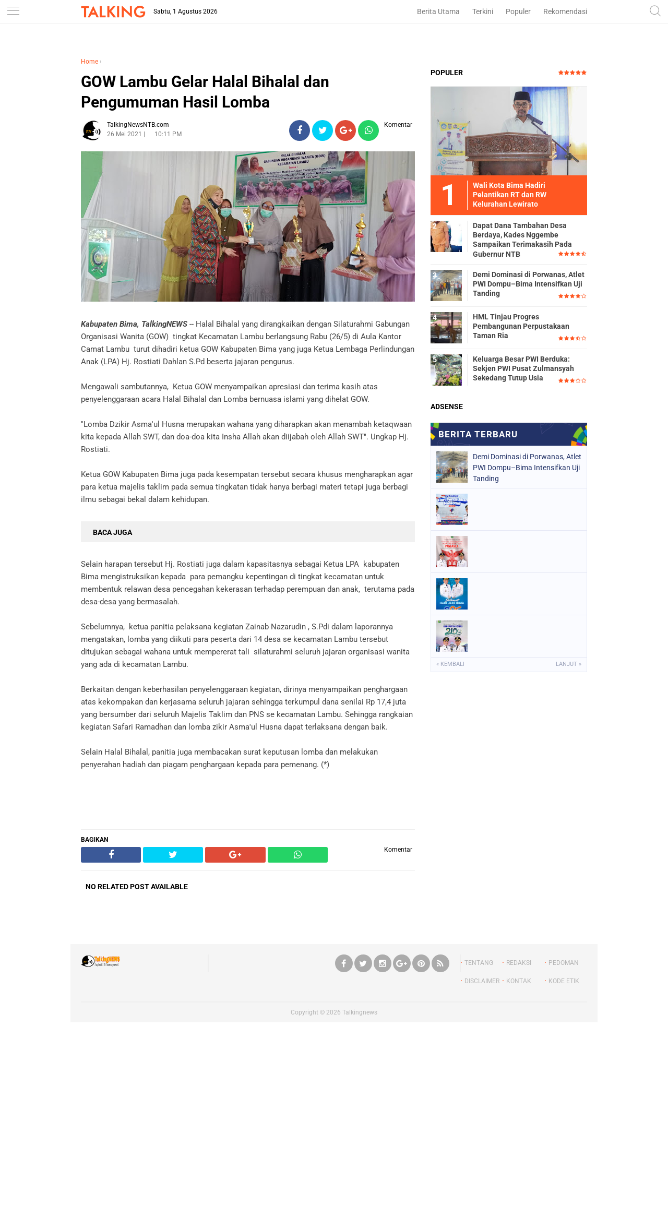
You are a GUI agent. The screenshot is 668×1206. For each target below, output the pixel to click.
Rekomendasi (565, 11)
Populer (518, 11)
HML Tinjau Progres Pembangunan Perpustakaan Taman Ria (521, 326)
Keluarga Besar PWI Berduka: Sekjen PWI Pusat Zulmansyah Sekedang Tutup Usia (523, 368)
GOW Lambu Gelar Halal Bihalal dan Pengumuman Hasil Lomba (205, 92)
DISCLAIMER (481, 981)
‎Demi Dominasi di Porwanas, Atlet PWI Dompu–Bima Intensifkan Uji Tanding (528, 283)
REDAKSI (518, 962)
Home (89, 61)
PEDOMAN (563, 962)
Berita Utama (438, 11)
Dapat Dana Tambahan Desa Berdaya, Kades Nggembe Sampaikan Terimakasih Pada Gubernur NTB (522, 239)
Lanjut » (568, 664)
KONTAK (518, 981)
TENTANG (478, 962)
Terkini (482, 11)
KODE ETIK (563, 981)
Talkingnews (359, 1012)
